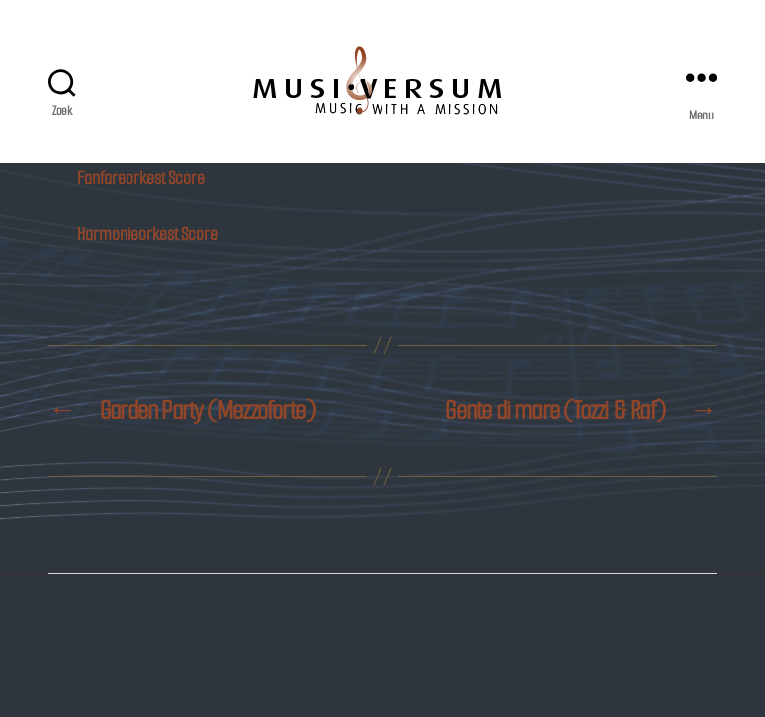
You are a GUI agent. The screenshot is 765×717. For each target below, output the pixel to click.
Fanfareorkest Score (141, 178)
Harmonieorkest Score (147, 234)
